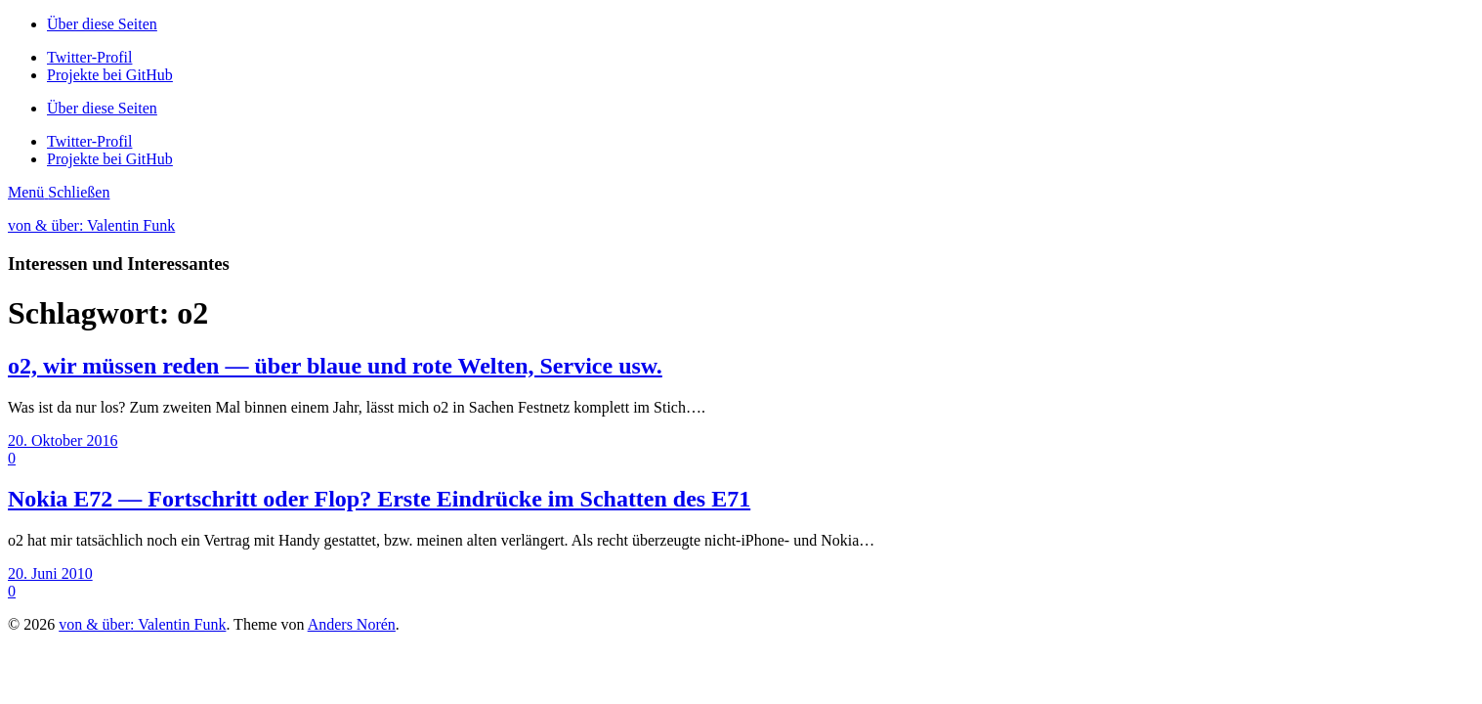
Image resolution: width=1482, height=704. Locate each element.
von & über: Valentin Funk (91, 225)
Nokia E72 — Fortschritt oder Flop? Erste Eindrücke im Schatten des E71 (379, 498)
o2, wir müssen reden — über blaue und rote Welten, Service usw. (335, 365)
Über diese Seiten (102, 24)
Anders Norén (352, 624)
